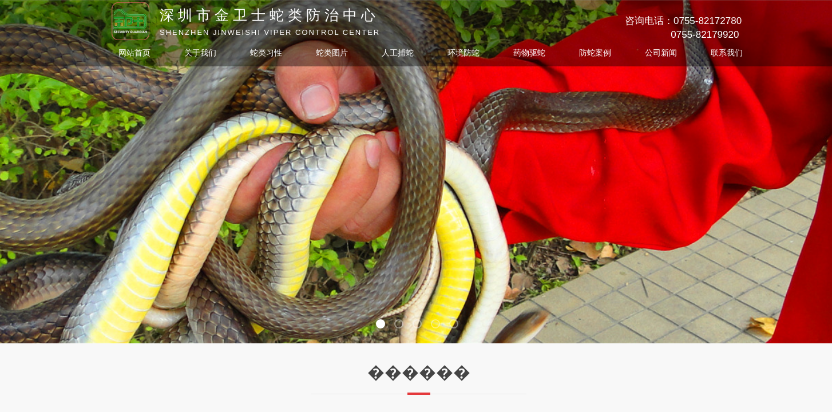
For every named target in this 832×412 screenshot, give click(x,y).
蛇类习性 (266, 53)
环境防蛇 (463, 53)
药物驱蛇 (529, 53)
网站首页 (134, 53)
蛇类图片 (332, 53)
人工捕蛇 (398, 53)
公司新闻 (661, 53)
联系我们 (727, 53)
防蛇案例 (595, 53)
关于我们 (200, 53)
